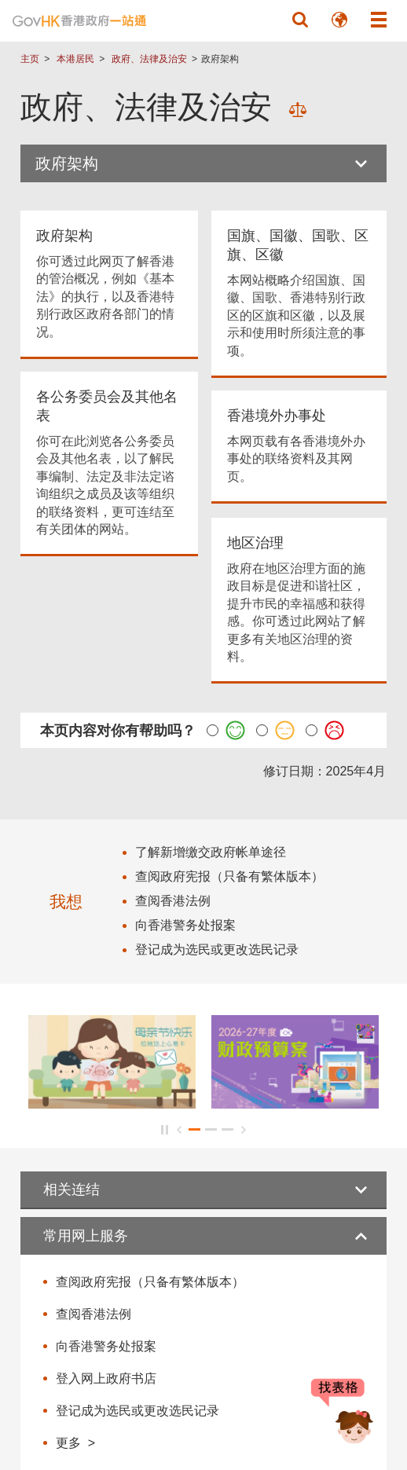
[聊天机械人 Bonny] (342, 1413)
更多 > (75, 1442)
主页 (29, 58)
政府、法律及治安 (149, 58)
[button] (300, 19)
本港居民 (75, 58)
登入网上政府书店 (106, 1378)
